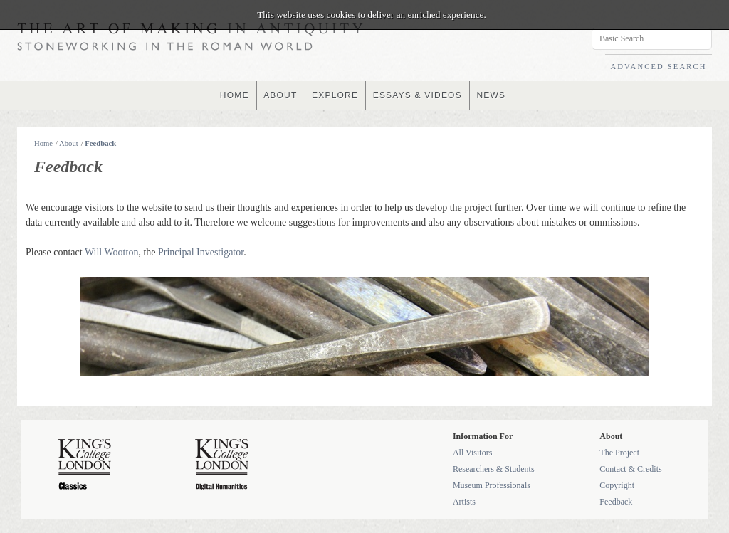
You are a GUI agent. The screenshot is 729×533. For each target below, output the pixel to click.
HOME (234, 95)
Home (43, 143)
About (68, 143)
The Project (619, 453)
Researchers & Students (494, 469)
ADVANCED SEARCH (658, 66)
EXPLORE (335, 95)
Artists (464, 502)
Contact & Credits (630, 469)
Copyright (616, 485)
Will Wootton (111, 252)
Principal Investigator (200, 252)
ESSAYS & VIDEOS (417, 95)
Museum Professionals (491, 485)
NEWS (490, 95)
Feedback (100, 143)
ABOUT (280, 95)
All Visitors (472, 453)
